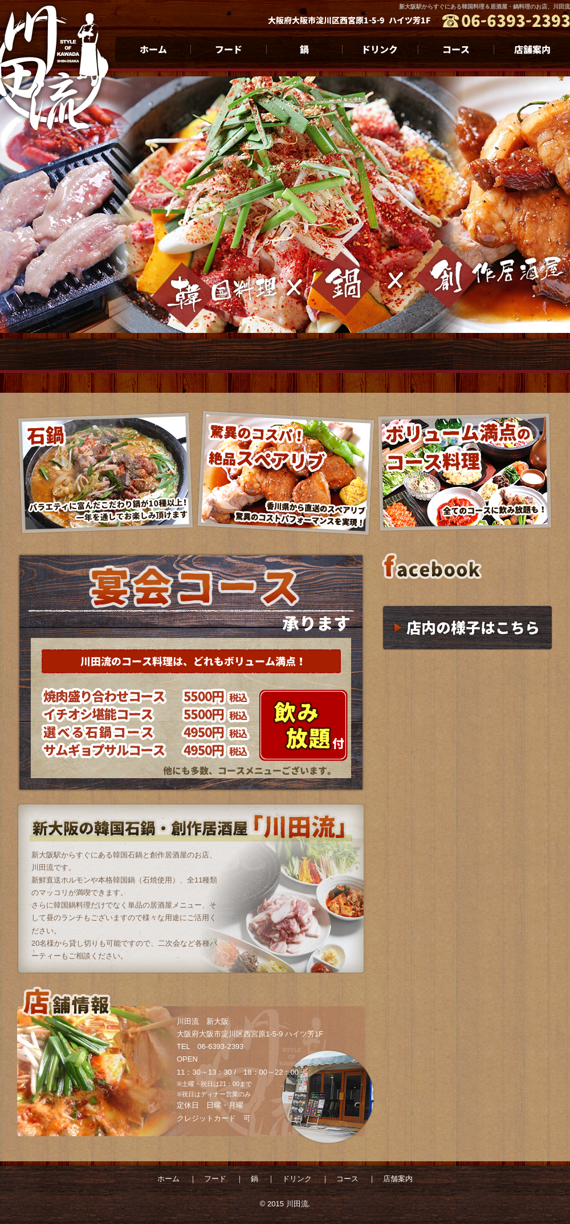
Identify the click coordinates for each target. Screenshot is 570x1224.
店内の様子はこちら (467, 627)
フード (229, 49)
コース (456, 49)
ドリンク (380, 49)
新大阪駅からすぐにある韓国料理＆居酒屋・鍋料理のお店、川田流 (484, 6)
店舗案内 (532, 49)
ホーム (153, 49)
